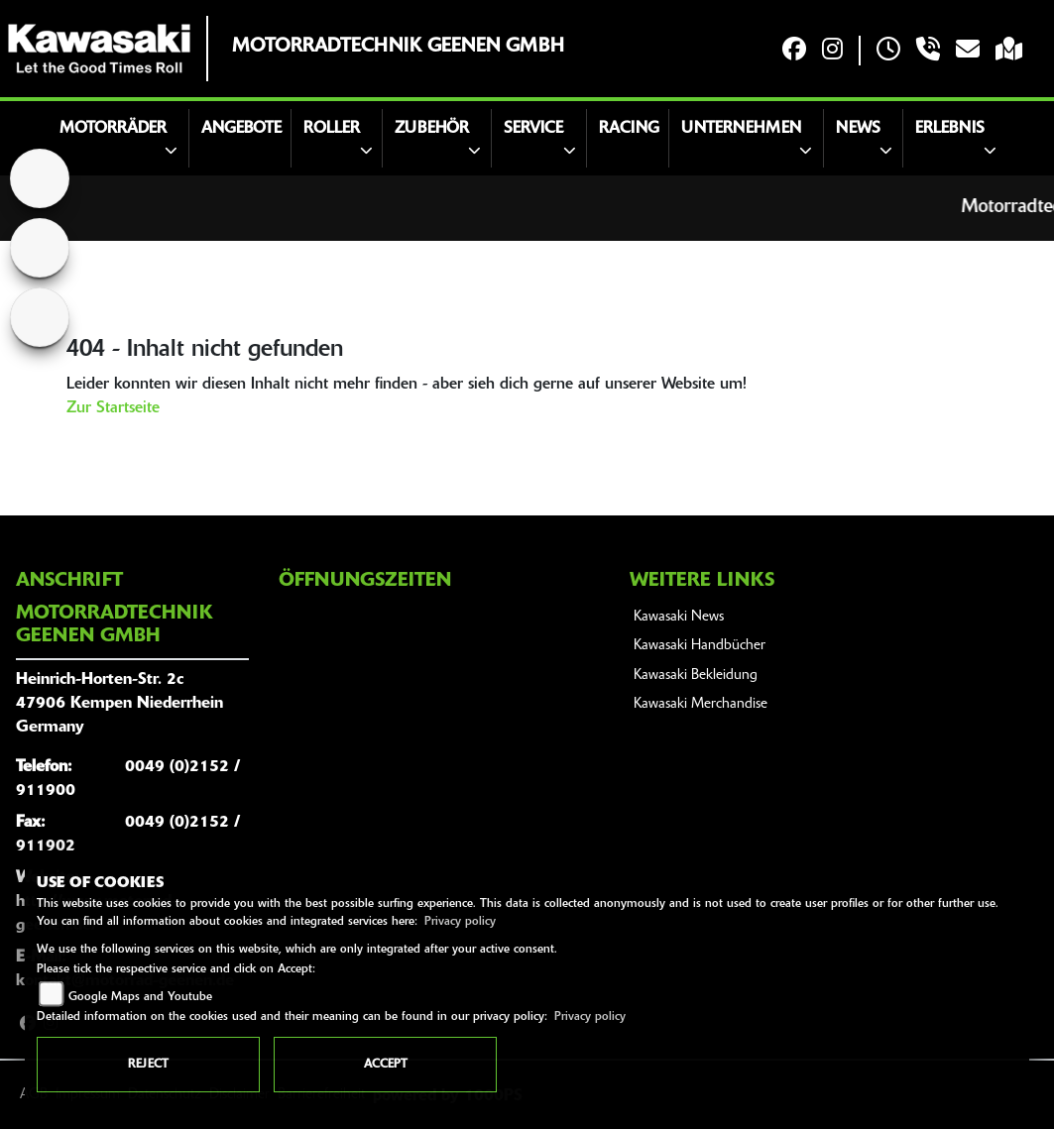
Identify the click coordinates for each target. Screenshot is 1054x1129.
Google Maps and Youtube (140, 997)
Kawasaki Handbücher (699, 645)
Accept (386, 1065)
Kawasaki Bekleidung (696, 675)
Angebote (241, 129)
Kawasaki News (679, 617)
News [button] (858, 129)
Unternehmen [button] (741, 129)
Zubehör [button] (432, 129)
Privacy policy (460, 922)
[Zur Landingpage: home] (39, 178)
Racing (629, 129)
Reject (148, 1065)
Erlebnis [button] (950, 129)
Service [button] (533, 129)
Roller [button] (331, 129)
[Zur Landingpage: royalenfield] (39, 317)
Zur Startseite (113, 408)
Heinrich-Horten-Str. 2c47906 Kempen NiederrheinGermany (119, 703)
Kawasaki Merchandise (700, 704)
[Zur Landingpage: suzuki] (39, 248)
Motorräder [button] (113, 129)
